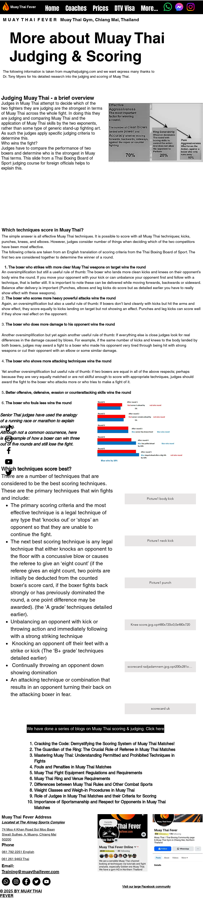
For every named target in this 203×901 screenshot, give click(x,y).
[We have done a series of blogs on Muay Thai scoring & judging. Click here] (95, 729)
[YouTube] (8, 461)
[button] (160, 484)
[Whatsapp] (168, 7)
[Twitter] (8, 473)
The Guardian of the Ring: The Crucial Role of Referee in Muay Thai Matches (104, 749)
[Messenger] (179, 7)
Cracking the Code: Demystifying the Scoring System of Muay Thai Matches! (104, 743)
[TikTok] (8, 428)
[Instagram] (190, 7)
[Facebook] (8, 450)
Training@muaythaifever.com (30, 871)
